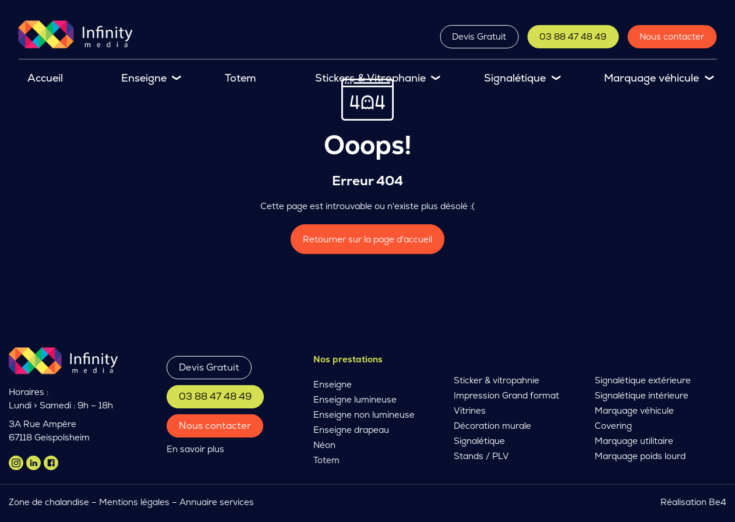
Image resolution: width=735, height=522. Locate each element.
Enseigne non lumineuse (364, 414)
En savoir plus (195, 448)
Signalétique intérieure (641, 395)
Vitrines (470, 410)
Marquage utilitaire (634, 440)
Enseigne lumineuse (355, 399)
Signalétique (515, 77)
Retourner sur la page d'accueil (367, 239)
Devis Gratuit (479, 36)
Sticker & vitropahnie (496, 380)
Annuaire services (217, 501)
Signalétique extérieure (643, 380)
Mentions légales (134, 501)
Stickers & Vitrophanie (370, 77)
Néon (324, 444)
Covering (613, 425)
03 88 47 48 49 (572, 36)
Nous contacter (671, 36)
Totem (240, 77)
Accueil (45, 77)
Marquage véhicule (651, 77)
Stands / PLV (481, 455)
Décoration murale (492, 425)
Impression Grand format (506, 395)
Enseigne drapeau (351, 429)
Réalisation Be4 (693, 501)
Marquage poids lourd (640, 455)
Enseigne (144, 77)
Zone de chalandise (49, 501)
